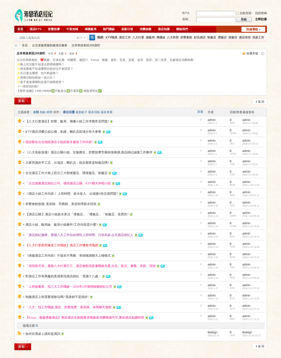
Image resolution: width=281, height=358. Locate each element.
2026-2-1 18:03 (250, 154)
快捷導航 (252, 29)
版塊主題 (29, 325)
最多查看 (107, 112)
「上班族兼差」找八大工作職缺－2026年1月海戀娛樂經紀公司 (68, 286)
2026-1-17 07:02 (251, 288)
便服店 (232, 37)
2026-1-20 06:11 (251, 205)
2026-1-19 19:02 (251, 226)
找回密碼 (261, 13)
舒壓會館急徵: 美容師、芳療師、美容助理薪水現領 (61, 204)
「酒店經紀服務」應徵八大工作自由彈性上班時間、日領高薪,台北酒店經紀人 (79, 235)
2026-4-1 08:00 (250, 123)
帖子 (80, 37)
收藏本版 (252, 53)
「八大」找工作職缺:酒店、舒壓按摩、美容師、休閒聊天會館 (68, 307)
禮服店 (222, 37)
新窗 (200, 111)
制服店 (211, 37)
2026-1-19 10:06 (251, 247)
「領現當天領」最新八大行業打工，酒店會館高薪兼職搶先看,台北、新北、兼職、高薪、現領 (90, 266)
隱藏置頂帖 (201, 119)
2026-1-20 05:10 (251, 216)
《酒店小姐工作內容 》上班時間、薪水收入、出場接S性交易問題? (71, 193)
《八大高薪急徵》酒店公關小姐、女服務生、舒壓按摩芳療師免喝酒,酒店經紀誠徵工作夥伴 (89, 152)
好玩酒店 (200, 37)
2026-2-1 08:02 (250, 174)
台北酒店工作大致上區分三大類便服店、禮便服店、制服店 (66, 173)
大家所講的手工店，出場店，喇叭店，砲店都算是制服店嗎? (67, 162)
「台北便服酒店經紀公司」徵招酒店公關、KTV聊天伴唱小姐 (68, 183)
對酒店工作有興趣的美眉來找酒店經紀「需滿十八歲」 (63, 276)
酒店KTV (35, 29)
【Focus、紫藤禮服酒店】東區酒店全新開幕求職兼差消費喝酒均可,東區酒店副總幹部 (84, 317)
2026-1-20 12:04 (251, 185)
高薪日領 (127, 29)
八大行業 (138, 37)
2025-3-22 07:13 (251, 309)
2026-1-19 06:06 (251, 278)
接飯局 (150, 37)
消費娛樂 (145, 29)
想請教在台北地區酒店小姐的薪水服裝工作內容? (59, 142)
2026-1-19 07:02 (251, 257)
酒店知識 (164, 29)
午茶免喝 (72, 29)
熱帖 (43, 112)
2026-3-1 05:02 (250, 133)
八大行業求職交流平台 (16, 45)
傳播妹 (160, 37)
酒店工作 (125, 37)
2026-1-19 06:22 (251, 267)
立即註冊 (261, 19)
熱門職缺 (109, 29)
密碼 (185, 19)
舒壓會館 (186, 37)
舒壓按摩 (54, 29)
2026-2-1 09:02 (250, 164)
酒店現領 (245, 37)
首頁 (20, 29)
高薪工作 (258, 37)
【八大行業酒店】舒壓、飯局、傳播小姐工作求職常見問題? (67, 121)
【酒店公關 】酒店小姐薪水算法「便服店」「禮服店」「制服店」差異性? (77, 214)
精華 (49, 112)
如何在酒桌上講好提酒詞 (42, 333)
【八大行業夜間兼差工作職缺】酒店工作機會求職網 (61, 245)
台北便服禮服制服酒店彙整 (49, 45)
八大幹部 (173, 37)
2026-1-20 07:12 (251, 195)
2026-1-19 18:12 (251, 236)
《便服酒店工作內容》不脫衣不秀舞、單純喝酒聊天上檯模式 (68, 255)
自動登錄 (244, 13)
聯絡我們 (182, 29)
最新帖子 (81, 112)
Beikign (212, 332)
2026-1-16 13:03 (251, 298)
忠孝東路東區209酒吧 (86, 45)
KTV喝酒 (111, 37)
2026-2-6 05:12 (250, 143)
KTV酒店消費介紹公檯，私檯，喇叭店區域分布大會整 (63, 131)
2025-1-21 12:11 (251, 319)
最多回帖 (94, 112)
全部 (36, 112)
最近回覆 (69, 112)
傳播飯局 (90, 29)
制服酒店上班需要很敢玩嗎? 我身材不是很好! (57, 297)
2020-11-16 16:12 (251, 335)
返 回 (261, 101)
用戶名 (186, 13)
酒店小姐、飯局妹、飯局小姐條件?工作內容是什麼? (61, 224)
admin (212, 120)
